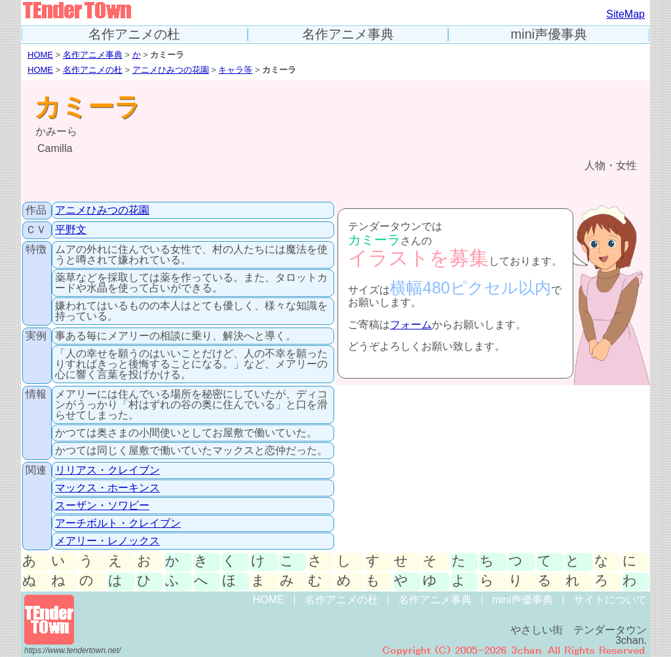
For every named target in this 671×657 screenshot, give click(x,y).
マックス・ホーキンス (107, 487)
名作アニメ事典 (348, 34)
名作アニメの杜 (134, 34)
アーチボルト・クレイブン (118, 523)
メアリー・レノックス (107, 540)
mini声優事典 (548, 34)
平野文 (70, 229)
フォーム (411, 324)
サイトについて (610, 599)
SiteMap (625, 14)
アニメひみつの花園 (170, 70)
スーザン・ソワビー (102, 505)
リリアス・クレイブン (107, 470)
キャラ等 (235, 70)
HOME (40, 55)
